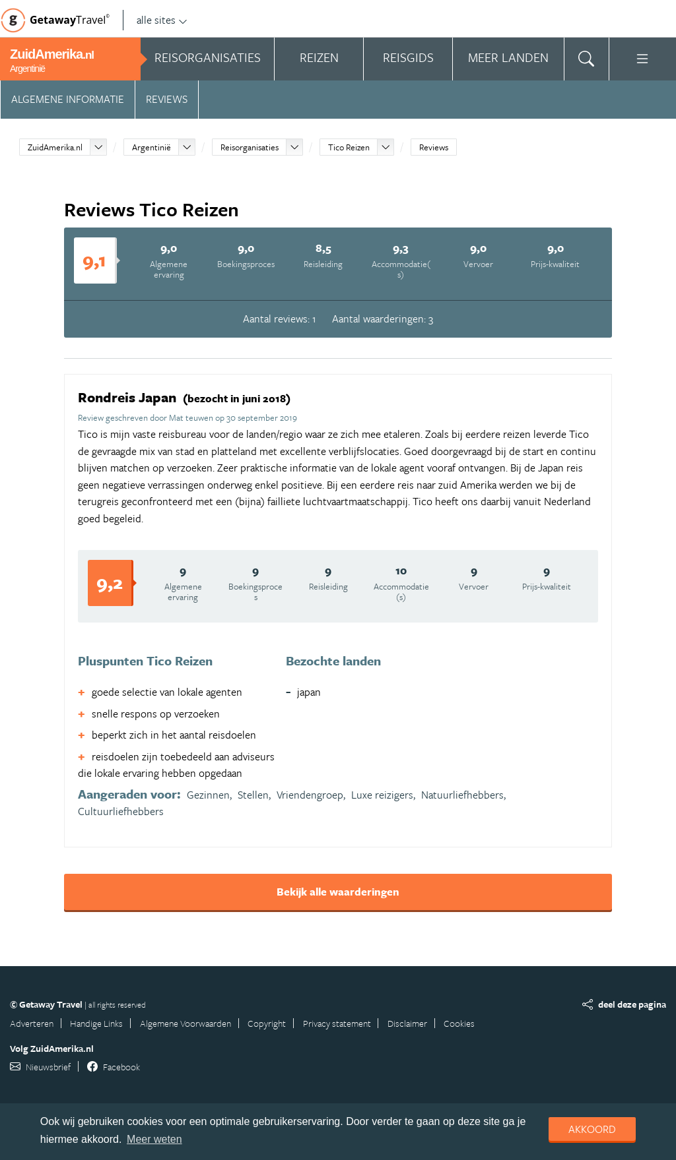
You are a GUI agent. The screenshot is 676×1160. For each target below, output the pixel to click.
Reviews (166, 99)
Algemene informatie (67, 99)
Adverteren (31, 1023)
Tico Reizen (349, 147)
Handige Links (96, 1023)
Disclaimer (407, 1023)
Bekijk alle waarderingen (338, 892)
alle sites (162, 20)
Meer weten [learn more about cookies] (154, 1139)
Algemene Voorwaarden (185, 1023)
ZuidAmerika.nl (55, 147)
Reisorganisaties (249, 147)
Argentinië (151, 147)
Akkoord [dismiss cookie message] (592, 1129)
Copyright (267, 1023)
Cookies (459, 1023)
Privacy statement (337, 1023)
